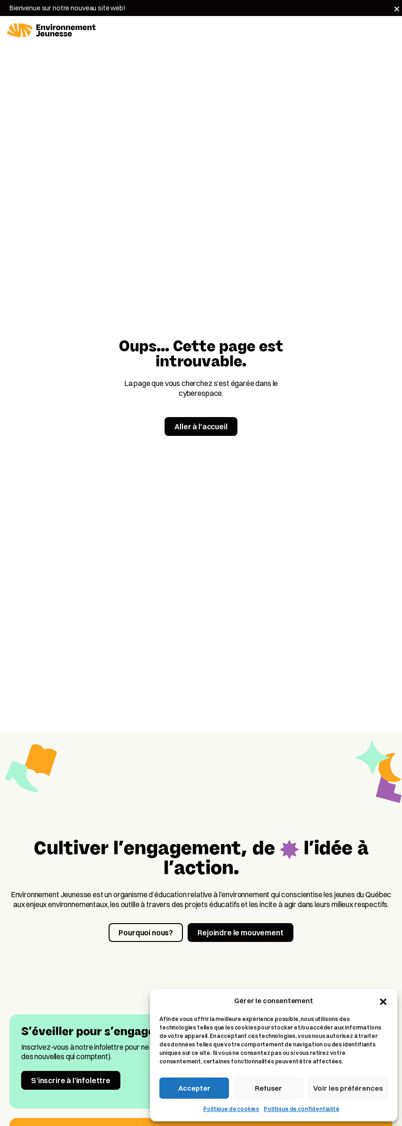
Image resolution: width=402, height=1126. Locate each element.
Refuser (268, 1088)
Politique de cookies (231, 1108)
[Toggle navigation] (389, 30)
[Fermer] (397, 9)
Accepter (194, 1088)
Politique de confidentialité (301, 1108)
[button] (383, 1000)
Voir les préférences (348, 1088)
